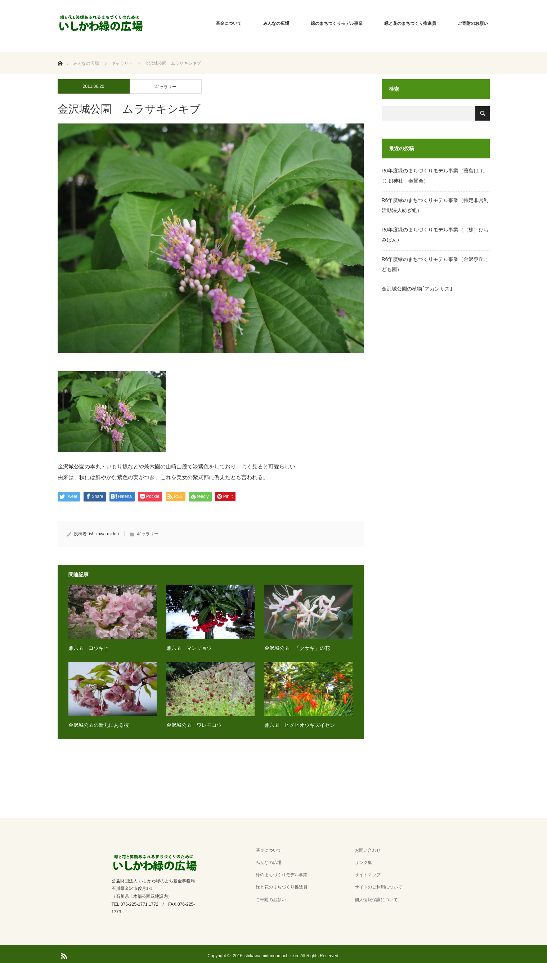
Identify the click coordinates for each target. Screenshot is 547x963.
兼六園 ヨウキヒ (88, 648)
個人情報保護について (376, 899)
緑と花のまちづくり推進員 (410, 23)
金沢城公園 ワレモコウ (194, 725)
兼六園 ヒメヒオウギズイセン (299, 725)
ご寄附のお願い (473, 23)
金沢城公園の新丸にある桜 (98, 725)
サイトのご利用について (378, 887)
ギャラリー (165, 86)
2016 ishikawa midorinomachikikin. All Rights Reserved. (286, 955)
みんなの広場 (276, 23)
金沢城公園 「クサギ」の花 (297, 648)
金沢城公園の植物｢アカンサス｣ (417, 289)
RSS (63, 954)
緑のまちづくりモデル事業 (337, 23)
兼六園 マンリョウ (189, 648)
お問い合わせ (368, 850)
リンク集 (363, 862)
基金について (229, 23)
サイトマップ (368, 874)
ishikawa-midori (104, 533)
